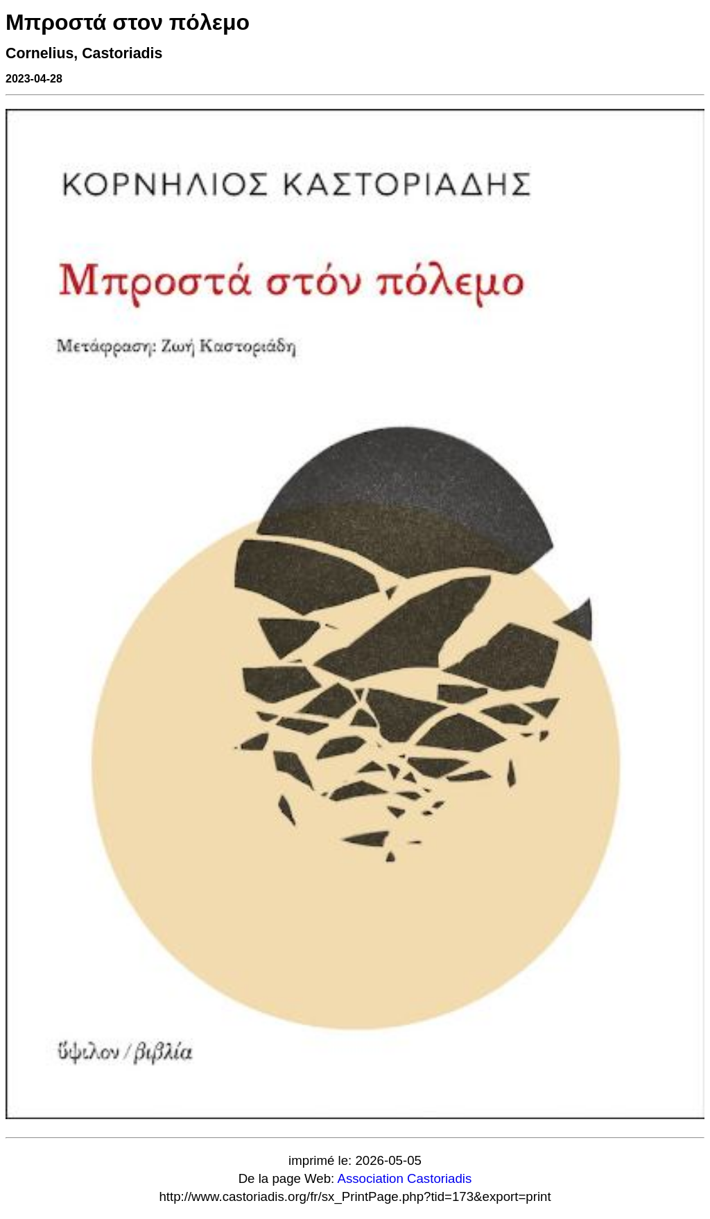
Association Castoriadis (404, 1178)
